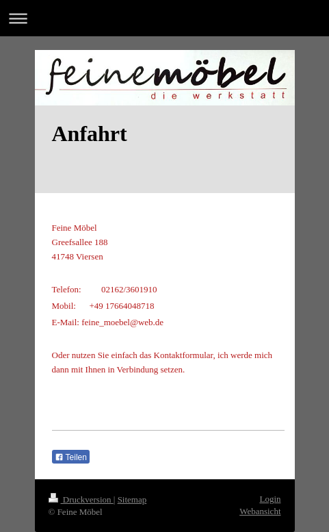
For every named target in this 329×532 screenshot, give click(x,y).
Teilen (71, 457)
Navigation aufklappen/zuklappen (164, 18)
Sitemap (132, 499)
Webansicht (259, 511)
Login (269, 499)
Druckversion (81, 499)
